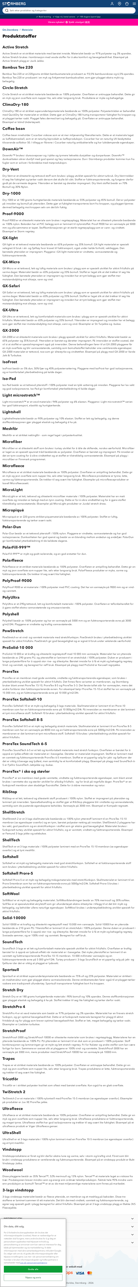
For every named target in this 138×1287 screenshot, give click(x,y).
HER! (87, 22)
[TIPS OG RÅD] (69, 1235)
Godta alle (33, 1269)
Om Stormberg (10, 29)
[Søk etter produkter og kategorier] (69, 10)
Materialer (27, 29)
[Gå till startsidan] (14, 4)
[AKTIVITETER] (69, 1243)
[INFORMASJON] (69, 1219)
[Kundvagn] (127, 3)
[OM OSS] (69, 1227)
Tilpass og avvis (33, 1277)
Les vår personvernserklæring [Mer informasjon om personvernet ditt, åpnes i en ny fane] (33, 1263)
